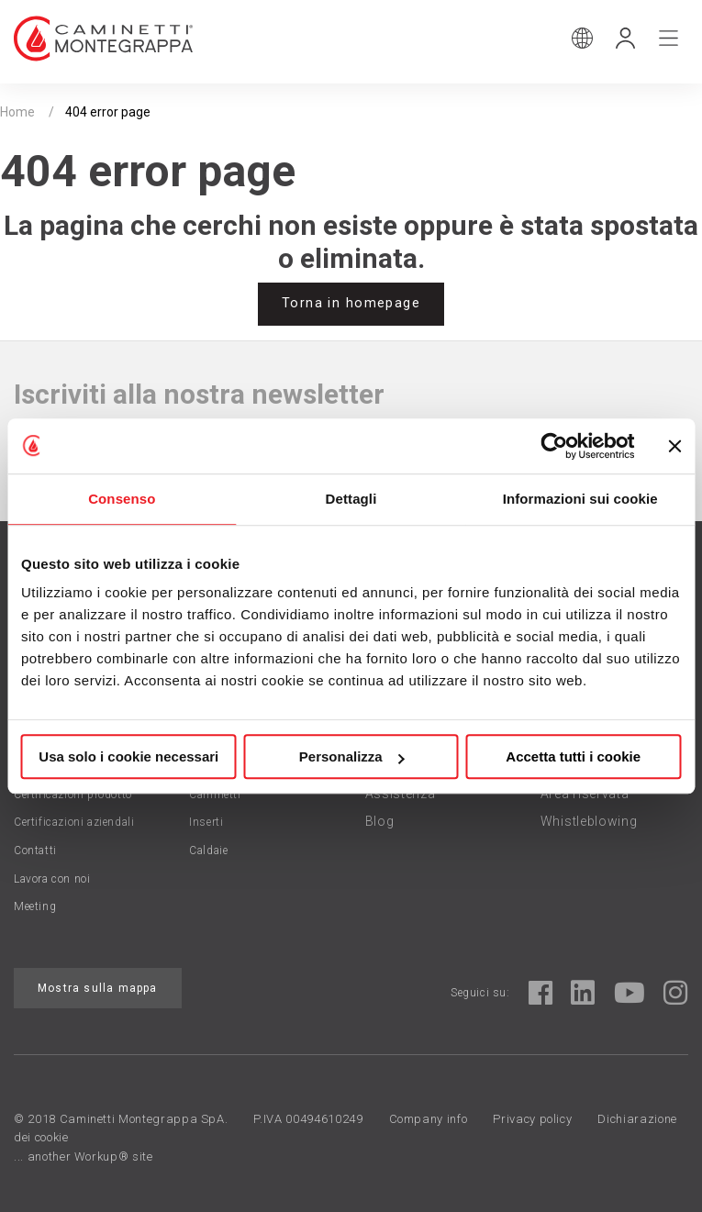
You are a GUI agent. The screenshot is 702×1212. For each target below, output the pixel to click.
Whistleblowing (589, 821)
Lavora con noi (52, 879)
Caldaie (208, 850)
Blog (380, 821)
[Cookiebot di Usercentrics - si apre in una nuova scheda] (554, 446)
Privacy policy (532, 1119)
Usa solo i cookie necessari (128, 756)
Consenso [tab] (121, 498)
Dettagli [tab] (351, 498)
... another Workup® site (83, 1156)
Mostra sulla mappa (98, 988)
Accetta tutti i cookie (573, 756)
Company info (428, 1119)
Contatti (35, 850)
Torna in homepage (351, 303)
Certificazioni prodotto (73, 794)
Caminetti (214, 794)
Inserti (206, 822)
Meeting (35, 906)
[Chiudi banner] (674, 445)
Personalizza (352, 756)
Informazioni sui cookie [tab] (580, 498)
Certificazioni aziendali (74, 822)
